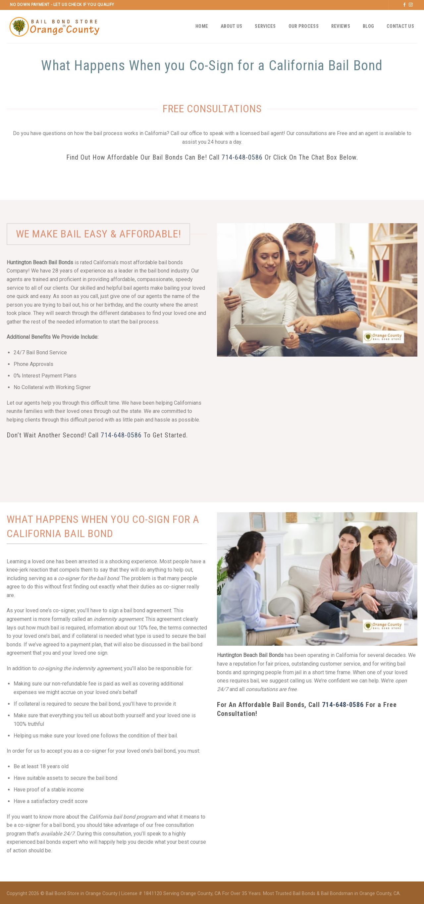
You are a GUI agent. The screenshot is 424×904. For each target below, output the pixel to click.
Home (201, 26)
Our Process (304, 26)
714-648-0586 (242, 157)
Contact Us (400, 26)
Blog (368, 26)
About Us (231, 26)
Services (265, 26)
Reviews (340, 26)
